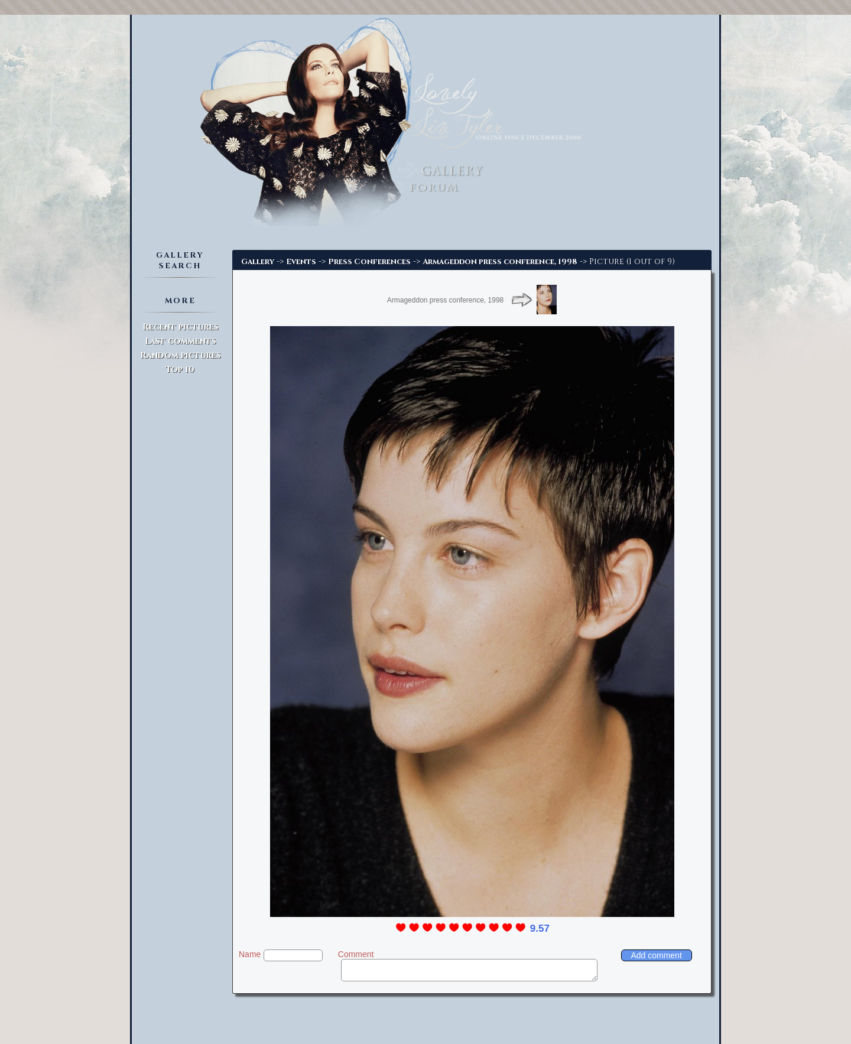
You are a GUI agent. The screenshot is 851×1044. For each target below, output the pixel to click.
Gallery (257, 261)
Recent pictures (180, 327)
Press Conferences (369, 261)
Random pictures (180, 355)
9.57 (540, 928)
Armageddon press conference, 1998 (500, 261)
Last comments (180, 341)
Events (301, 261)
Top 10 (179, 369)
